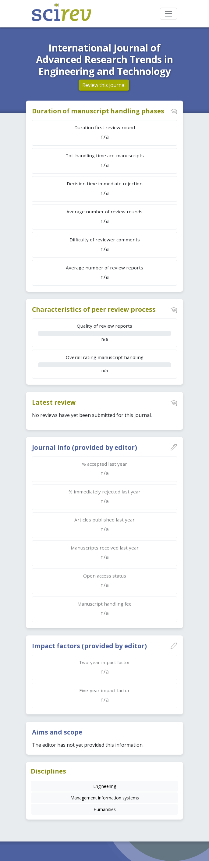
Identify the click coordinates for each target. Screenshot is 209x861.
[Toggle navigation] (168, 14)
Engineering (104, 786)
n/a (104, 332)
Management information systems (104, 798)
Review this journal (104, 85)
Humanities (105, 809)
